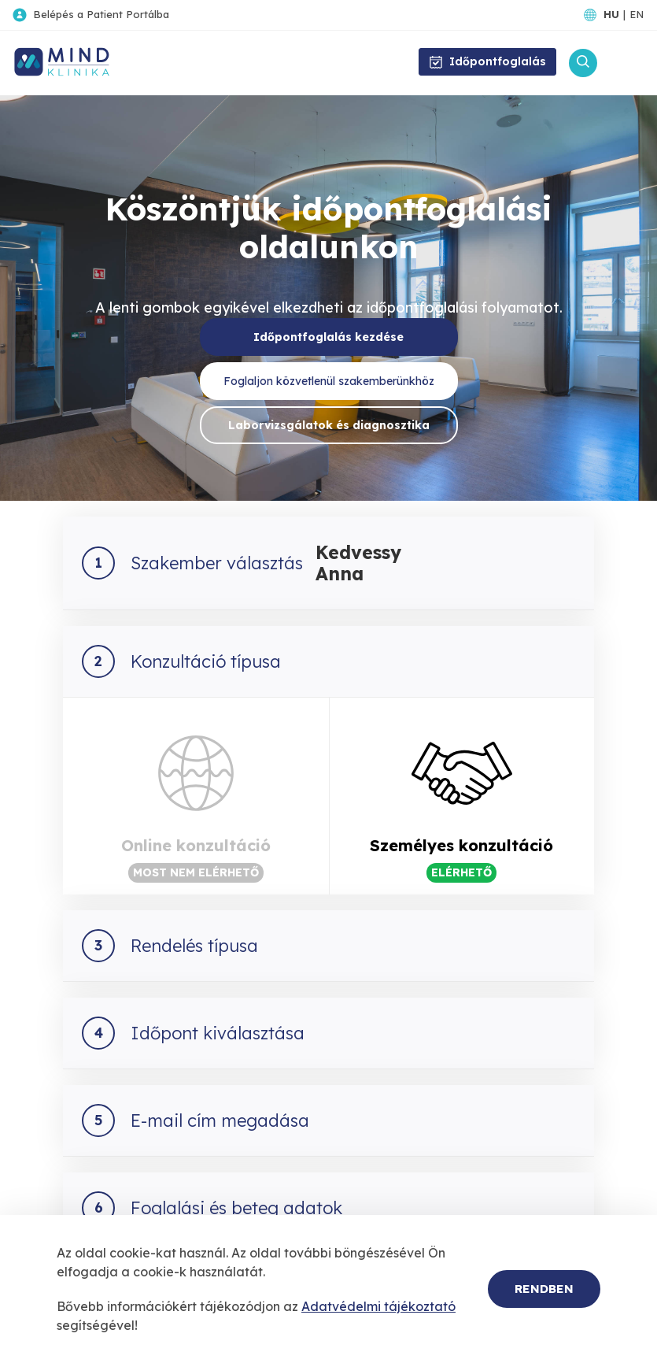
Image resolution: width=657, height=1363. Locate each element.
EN (636, 14)
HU (611, 14)
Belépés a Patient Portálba (101, 14)
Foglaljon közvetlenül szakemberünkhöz (328, 381)
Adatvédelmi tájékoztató (378, 1306)
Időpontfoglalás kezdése (328, 337)
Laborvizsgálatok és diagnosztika (329, 425)
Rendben (544, 1288)
